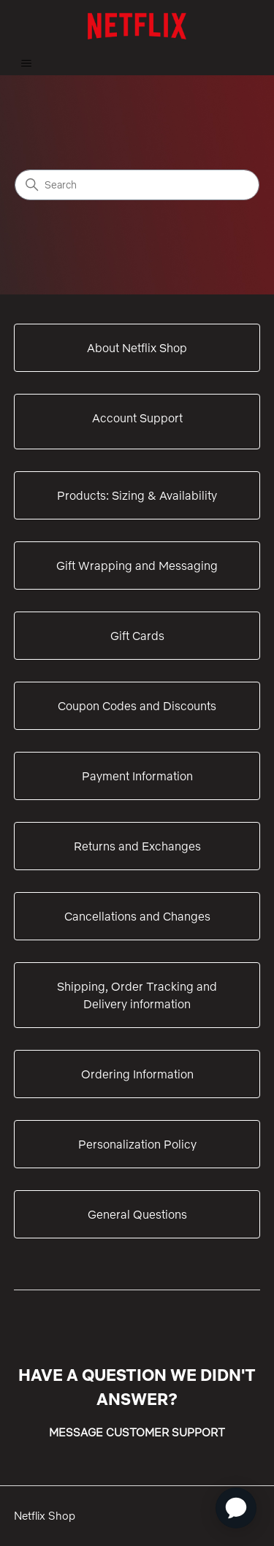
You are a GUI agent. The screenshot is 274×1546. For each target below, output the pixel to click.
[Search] (137, 184)
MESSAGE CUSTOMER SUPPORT (137, 1432)
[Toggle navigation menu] (26, 63)
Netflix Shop (44, 1516)
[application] (236, 1508)
